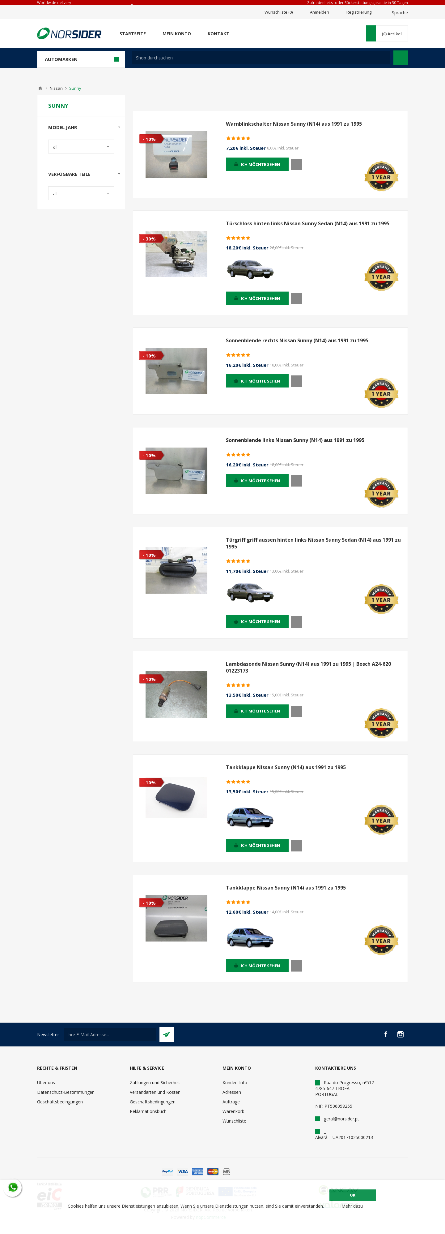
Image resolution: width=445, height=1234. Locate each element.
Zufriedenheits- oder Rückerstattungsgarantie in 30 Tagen (357, 2)
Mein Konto (177, 34)
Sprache (400, 12)
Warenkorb (233, 1111)
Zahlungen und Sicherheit (155, 1082)
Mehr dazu (352, 1206)
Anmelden (319, 12)
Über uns (46, 1082)
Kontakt (218, 34)
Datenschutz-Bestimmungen (66, 1092)
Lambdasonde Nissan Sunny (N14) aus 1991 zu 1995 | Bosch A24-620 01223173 (308, 667)
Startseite (133, 34)
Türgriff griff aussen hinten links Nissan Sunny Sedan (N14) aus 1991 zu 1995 (313, 543)
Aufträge (231, 1102)
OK (352, 1195)
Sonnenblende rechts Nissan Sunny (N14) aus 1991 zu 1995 (297, 340)
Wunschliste (234, 1121)
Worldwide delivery (54, 2)
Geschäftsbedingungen (60, 1102)
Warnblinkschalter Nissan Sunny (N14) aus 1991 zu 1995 (294, 123)
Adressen (231, 1092)
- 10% (149, 139)
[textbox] (261, 57)
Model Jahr (62, 127)
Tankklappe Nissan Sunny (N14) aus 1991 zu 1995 (286, 767)
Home (40, 88)
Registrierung (358, 12)
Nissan (56, 88)
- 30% (149, 239)
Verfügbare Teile (69, 174)
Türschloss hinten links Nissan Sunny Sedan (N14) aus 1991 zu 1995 (307, 223)
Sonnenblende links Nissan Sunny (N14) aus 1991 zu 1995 (295, 440)
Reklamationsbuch (148, 1111)
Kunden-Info (234, 1082)
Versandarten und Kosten (155, 1092)
